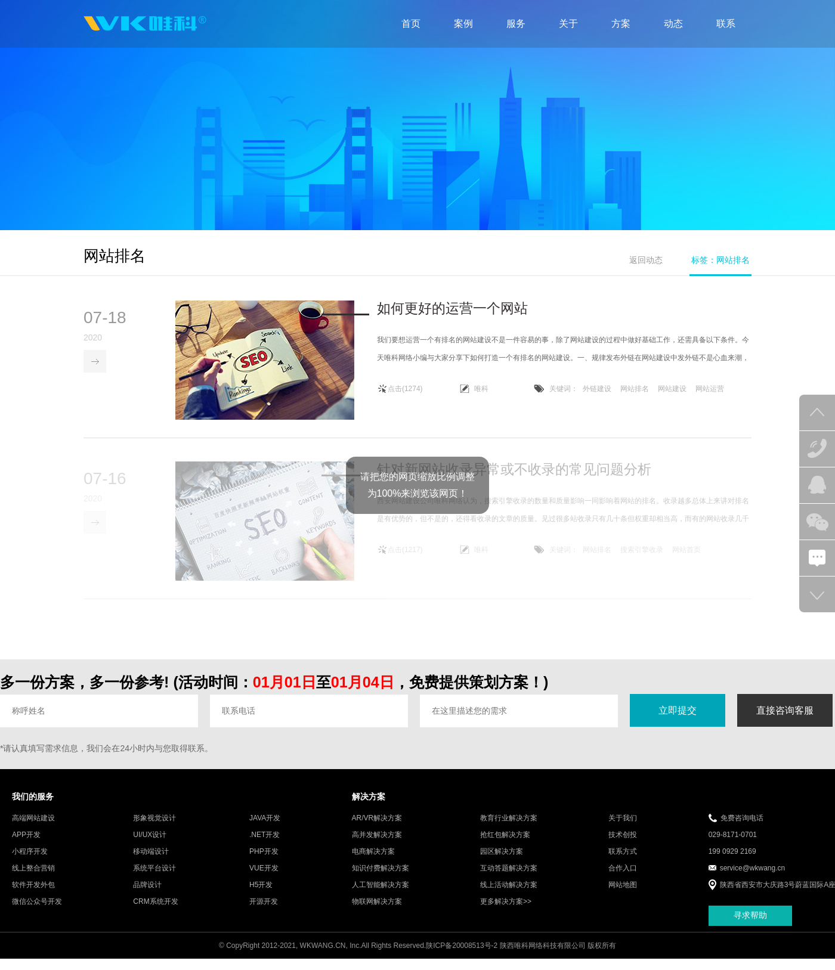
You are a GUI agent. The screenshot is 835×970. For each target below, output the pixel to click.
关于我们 (622, 827)
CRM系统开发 (155, 910)
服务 (515, 23)
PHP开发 (264, 860)
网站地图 (622, 894)
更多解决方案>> (505, 910)
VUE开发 (264, 877)
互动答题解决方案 (508, 877)
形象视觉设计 (154, 827)
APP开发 (26, 843)
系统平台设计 (154, 877)
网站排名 (634, 390)
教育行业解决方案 (508, 827)
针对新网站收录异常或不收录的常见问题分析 (514, 478)
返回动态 (646, 260)
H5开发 (261, 894)
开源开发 (263, 910)
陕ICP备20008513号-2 (461, 954)
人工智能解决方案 (380, 894)
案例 (463, 23)
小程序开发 (30, 860)
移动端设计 (151, 860)
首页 (410, 23)
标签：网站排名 (720, 260)
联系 (725, 23)
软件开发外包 (33, 894)
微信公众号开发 (37, 910)
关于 (568, 23)
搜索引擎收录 (641, 558)
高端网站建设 (33, 827)
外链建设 (597, 390)
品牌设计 (147, 894)
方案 (620, 23)
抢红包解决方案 (505, 843)
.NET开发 (264, 843)
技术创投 (622, 843)
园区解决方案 (501, 860)
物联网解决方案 (377, 910)
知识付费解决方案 (380, 877)
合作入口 (622, 877)
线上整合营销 (33, 877)
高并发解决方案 (377, 843)
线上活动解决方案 (508, 894)
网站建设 (672, 390)
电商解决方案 (373, 860)
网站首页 (686, 558)
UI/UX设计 (149, 843)
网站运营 (709, 390)
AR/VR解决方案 (377, 827)
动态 (673, 23)
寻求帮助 (750, 924)
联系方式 (622, 860)
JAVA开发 (264, 827)
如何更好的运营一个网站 (452, 309)
